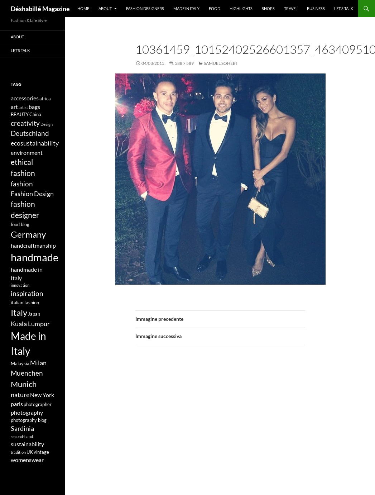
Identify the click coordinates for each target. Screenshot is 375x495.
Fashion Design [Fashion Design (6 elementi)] (32, 193)
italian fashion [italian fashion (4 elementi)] (25, 302)
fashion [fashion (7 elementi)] (22, 184)
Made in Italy (186, 8)
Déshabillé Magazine (40, 9)
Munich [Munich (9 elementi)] (24, 384)
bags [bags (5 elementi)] (34, 106)
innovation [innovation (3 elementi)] (20, 285)
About (105, 8)
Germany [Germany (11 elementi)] (28, 234)
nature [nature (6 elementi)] (20, 395)
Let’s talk (343, 8)
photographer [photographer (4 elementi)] (38, 404)
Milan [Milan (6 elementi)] (38, 363)
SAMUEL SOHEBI (220, 63)
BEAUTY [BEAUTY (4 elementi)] (20, 114)
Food (214, 8)
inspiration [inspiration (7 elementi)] (27, 293)
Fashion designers (145, 8)
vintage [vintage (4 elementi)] (41, 452)
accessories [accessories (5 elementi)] (25, 98)
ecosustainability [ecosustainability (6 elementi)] (35, 143)
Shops (268, 8)
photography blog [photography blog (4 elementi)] (29, 420)
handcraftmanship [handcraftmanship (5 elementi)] (33, 245)
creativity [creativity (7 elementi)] (25, 123)
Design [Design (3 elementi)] (46, 124)
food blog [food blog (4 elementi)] (20, 224)
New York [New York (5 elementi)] (42, 394)
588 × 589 (184, 63)
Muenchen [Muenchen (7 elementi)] (27, 373)
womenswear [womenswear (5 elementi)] (27, 459)
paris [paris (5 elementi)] (17, 403)
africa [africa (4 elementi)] (45, 98)
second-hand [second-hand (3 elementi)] (22, 436)
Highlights (241, 8)
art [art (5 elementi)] (14, 106)
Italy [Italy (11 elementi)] (19, 312)
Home (83, 8)
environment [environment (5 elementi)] (27, 152)
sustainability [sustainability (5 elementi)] (27, 444)
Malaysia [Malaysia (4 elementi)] (20, 363)
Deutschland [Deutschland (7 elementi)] (30, 133)
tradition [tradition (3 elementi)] (18, 452)
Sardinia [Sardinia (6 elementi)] (22, 428)
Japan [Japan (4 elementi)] (34, 314)
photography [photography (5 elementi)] (27, 412)
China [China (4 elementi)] (35, 114)
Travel (291, 8)
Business (316, 8)
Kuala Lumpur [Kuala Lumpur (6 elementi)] (30, 324)
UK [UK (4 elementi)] (30, 452)
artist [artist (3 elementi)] (23, 107)
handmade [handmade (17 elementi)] (34, 257)
